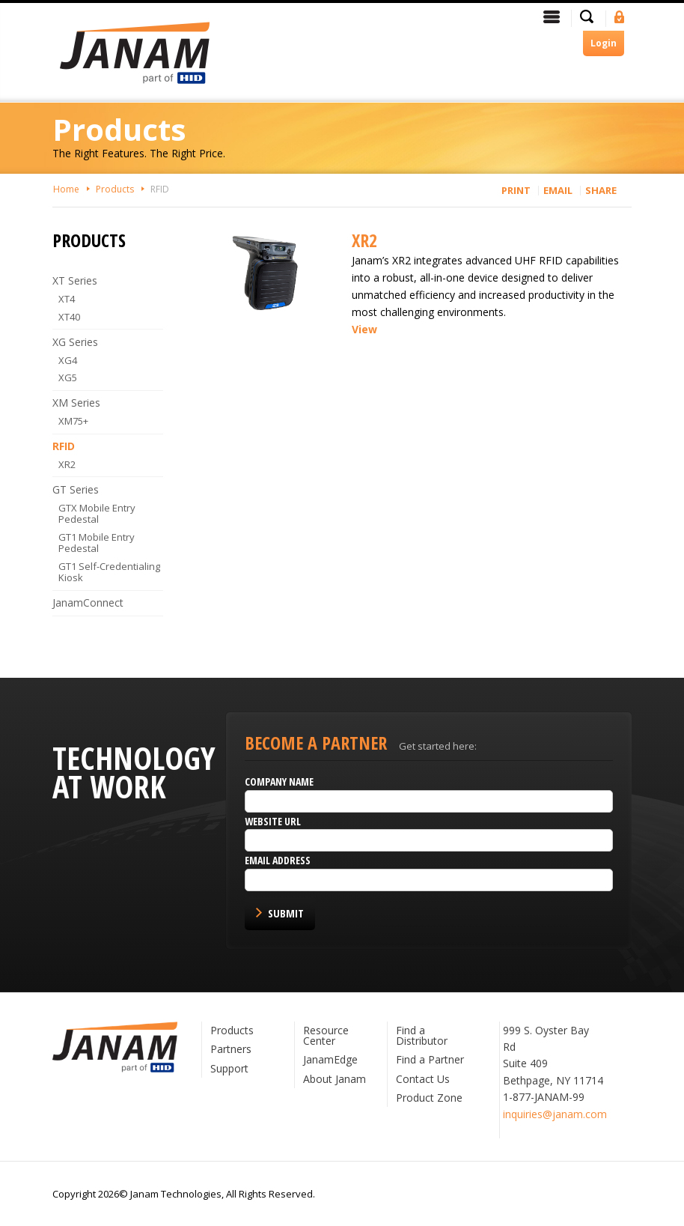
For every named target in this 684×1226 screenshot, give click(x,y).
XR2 (364, 240)
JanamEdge (330, 1059)
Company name (279, 781)
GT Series (75, 489)
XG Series (75, 342)
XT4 (66, 299)
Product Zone (429, 1097)
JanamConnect (87, 602)
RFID (159, 189)
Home (66, 189)
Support (229, 1068)
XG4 (67, 360)
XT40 (69, 317)
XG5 (67, 377)
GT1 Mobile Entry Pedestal (96, 543)
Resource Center (326, 1035)
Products (115, 189)
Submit (286, 912)
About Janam (334, 1079)
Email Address (278, 860)
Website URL (273, 821)
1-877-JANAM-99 (543, 1097)
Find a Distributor (422, 1035)
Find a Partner (430, 1059)
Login (603, 43)
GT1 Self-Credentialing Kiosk (109, 572)
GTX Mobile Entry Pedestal (96, 513)
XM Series (76, 402)
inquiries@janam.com (555, 1114)
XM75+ (73, 421)
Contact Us (423, 1079)
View (364, 329)
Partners (230, 1049)
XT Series (74, 280)
